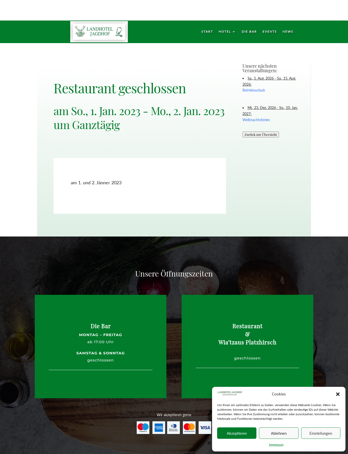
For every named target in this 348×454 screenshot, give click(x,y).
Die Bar (249, 31)
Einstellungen (320, 433)
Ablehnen (279, 433)
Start (207, 31)
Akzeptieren (237, 433)
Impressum (276, 444)
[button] (337, 394)
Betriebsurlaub (253, 90)
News (288, 31)
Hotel (225, 31)
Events (270, 31)
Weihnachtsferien (256, 120)
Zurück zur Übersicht (261, 134)
